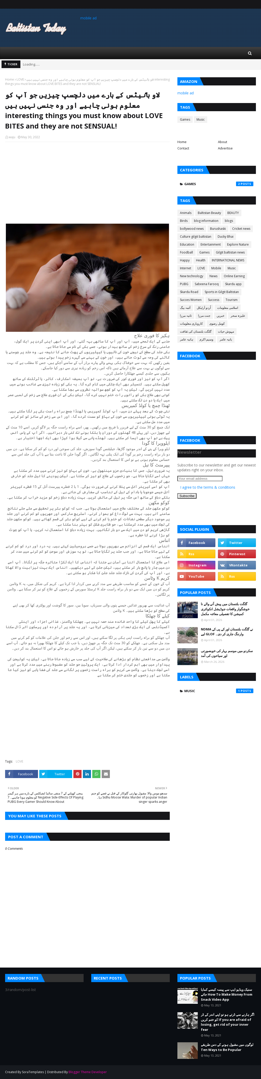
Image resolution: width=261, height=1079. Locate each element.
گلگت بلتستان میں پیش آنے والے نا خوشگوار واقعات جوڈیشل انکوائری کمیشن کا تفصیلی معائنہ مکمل (225, 609)
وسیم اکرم (206, 339)
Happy (185, 260)
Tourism (232, 300)
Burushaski (218, 228)
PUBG (184, 284)
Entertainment (211, 244)
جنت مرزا (204, 315)
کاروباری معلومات (191, 323)
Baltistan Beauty (209, 213)
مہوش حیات (226, 331)
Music (201, 119)
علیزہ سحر (238, 315)
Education (187, 244)
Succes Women (191, 300)
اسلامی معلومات (227, 308)
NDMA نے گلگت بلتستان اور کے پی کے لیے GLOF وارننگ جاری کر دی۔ (227, 632)
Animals (185, 213)
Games (185, 119)
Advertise (225, 148)
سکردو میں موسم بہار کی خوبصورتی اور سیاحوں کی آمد (227, 653)
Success (213, 300)
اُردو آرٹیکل (204, 308)
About (222, 141)
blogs (229, 221)
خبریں (220, 315)
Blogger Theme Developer (88, 1072)
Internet (185, 268)
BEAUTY (233, 213)
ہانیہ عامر (186, 339)
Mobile (216, 268)
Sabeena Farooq (207, 284)
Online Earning (234, 276)
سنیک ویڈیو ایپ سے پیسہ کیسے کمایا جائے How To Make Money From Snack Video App (226, 994)
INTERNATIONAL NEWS (228, 260)
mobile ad (88, 18)
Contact (183, 148)
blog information (206, 221)
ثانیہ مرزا (186, 315)
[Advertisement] (87, 183)
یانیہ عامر (226, 339)
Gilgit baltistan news (230, 252)
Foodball (186, 252)
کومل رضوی (217, 323)
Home (9, 79)
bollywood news (192, 228)
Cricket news (241, 228)
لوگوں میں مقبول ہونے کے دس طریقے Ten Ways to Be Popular (227, 1047)
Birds (184, 221)
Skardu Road (189, 292)
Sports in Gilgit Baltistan (222, 292)
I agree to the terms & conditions (207, 487)
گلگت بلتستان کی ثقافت (196, 331)
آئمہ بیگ (185, 308)
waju (12, 137)
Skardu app (233, 284)
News (213, 276)
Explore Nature (238, 244)
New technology (191, 276)
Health (200, 260)
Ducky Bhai (225, 236)
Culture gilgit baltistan (195, 236)
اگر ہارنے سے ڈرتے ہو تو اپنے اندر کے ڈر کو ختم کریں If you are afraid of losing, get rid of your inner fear (227, 1022)
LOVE (20, 79)
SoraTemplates (33, 1072)
